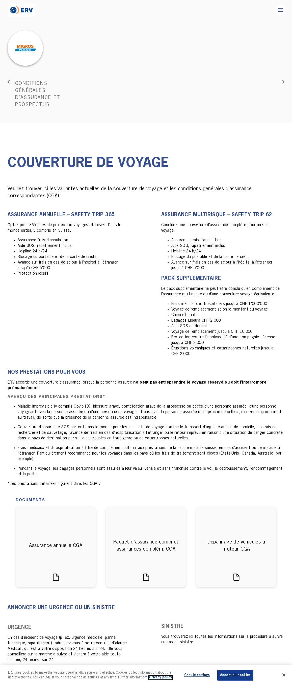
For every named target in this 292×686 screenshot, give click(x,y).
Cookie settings (197, 675)
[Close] (283, 674)
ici (191, 630)
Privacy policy (160, 677)
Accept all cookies (235, 675)
